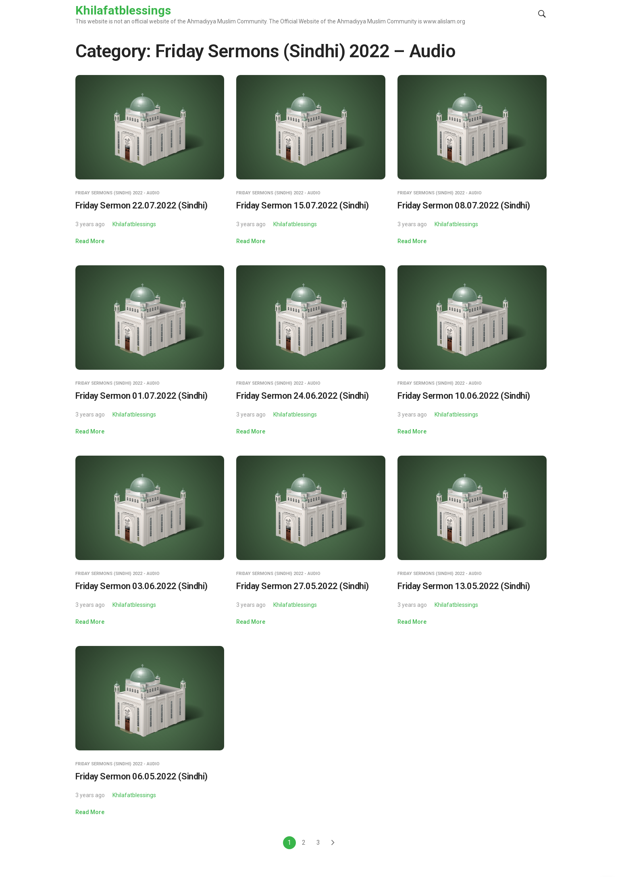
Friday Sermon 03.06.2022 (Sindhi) (141, 586)
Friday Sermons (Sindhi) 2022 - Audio (117, 193)
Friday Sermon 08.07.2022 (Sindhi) (463, 205)
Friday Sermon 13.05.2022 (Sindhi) (463, 586)
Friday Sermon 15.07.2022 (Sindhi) (302, 205)
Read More (89, 241)
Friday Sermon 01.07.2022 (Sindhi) (141, 396)
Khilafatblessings (134, 224)
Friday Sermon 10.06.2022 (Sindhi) (463, 396)
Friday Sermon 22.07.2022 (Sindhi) (141, 205)
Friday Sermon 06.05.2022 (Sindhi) (141, 776)
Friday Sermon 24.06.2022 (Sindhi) (302, 396)
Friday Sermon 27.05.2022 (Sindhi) (302, 586)
